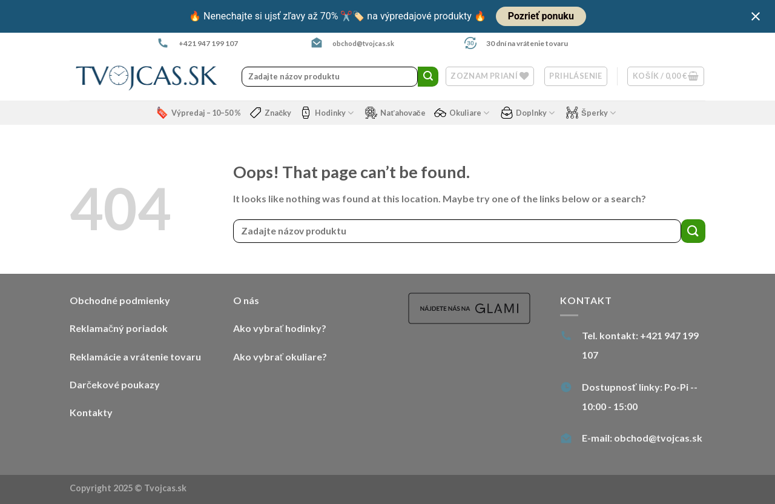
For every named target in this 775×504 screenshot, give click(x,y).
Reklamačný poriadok (119, 328)
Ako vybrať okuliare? (280, 356)
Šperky (591, 113)
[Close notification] (755, 16)
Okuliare (461, 113)
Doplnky (528, 113)
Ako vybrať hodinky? (279, 328)
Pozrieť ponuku (541, 16)
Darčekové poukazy (115, 384)
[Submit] (428, 77)
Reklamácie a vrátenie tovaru (135, 356)
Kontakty (91, 412)
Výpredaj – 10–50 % (198, 113)
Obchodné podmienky (120, 300)
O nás (246, 300)
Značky (270, 113)
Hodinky (327, 113)
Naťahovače (395, 113)
